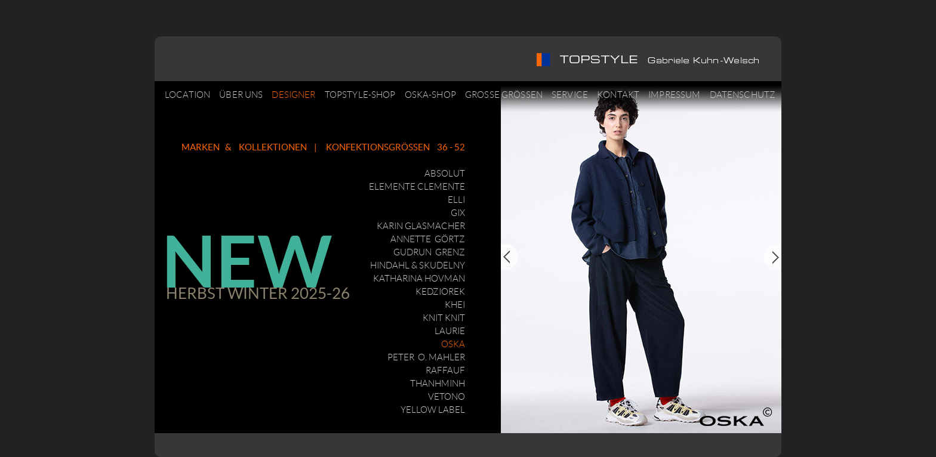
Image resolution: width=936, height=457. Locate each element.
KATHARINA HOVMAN (419, 278)
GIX (458, 213)
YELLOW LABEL (433, 410)
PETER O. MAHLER (426, 357)
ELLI (456, 200)
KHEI (455, 305)
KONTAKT (618, 95)
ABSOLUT (444, 173)
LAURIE (450, 331)
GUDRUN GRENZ (429, 252)
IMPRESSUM (674, 95)
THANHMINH (437, 383)
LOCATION (187, 95)
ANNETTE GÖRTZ (427, 239)
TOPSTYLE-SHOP (360, 95)
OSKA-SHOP (430, 95)
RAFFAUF (445, 370)
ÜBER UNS (241, 95)
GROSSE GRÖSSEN (504, 95)
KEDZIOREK (440, 292)
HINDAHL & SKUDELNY (417, 265)
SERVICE (570, 95)
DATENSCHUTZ (743, 95)
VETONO (446, 397)
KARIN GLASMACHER (421, 226)
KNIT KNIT (444, 318)
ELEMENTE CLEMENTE (417, 187)
